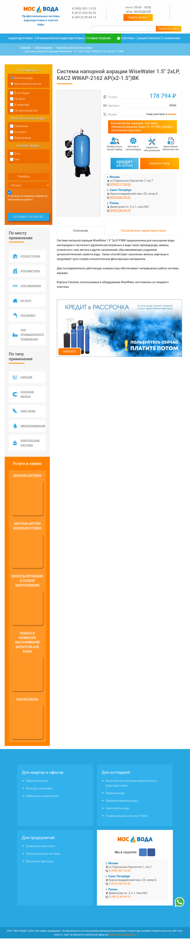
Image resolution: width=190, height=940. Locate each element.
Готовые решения (98, 38)
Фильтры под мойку (39, 790)
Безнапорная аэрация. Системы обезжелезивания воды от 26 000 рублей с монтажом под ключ (142, 126)
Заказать (69, 351)
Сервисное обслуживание (152, 149)
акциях (172, 114)
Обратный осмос (37, 782)
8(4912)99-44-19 (120, 210)
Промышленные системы (43, 855)
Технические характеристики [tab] (143, 230)
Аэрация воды (115, 794)
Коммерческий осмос (40, 847)
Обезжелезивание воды (122, 802)
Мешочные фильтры (40, 863)
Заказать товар (159, 163)
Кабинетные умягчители (42, 797)
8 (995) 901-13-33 (84, 8)
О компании (171, 38)
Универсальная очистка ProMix (127, 817)
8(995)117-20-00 (120, 184)
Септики (128, 38)
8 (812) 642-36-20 (84, 13)
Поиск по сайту (168, 28)
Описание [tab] (80, 230)
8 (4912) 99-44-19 (84, 17)
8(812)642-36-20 (120, 197)
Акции (142, 38)
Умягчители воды (117, 810)
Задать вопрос (138, 17)
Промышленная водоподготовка (60, 38)
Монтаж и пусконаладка (133, 148)
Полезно (154, 38)
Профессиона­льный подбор (114, 148)
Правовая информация (122, 936)
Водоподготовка (21, 38)
